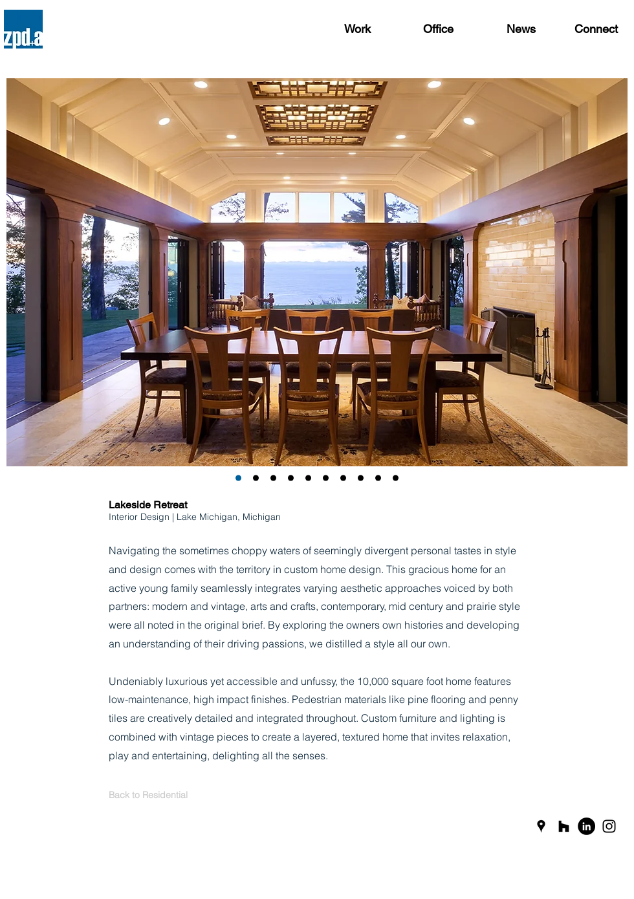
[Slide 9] (378, 478)
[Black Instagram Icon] (609, 826)
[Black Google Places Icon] (541, 826)
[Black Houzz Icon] (564, 826)
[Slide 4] (291, 478)
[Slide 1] (256, 478)
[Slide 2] (238, 478)
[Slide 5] (308, 478)
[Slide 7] (343, 478)
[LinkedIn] (586, 826)
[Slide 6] (326, 478)
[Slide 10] (396, 478)
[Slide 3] (273, 478)
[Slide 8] (361, 478)
